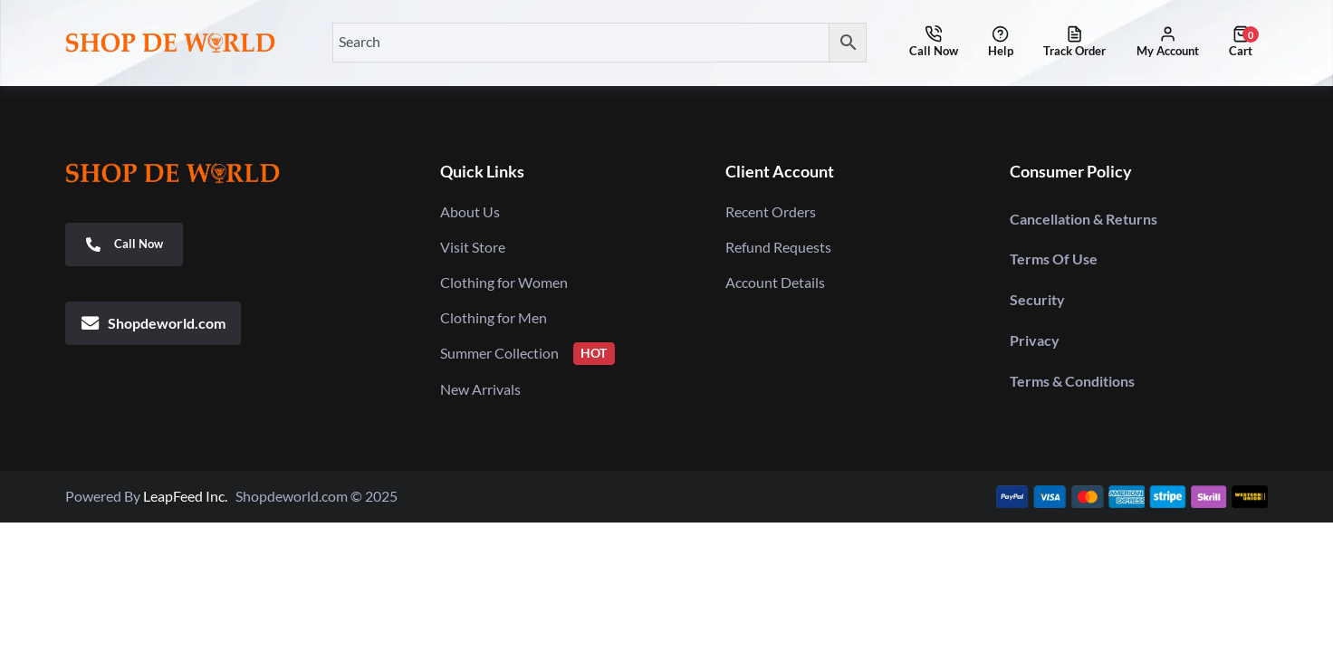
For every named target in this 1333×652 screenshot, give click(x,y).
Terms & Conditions (1072, 380)
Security (1037, 299)
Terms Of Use (1054, 258)
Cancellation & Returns (1083, 218)
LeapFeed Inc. (189, 495)
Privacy (1035, 340)
